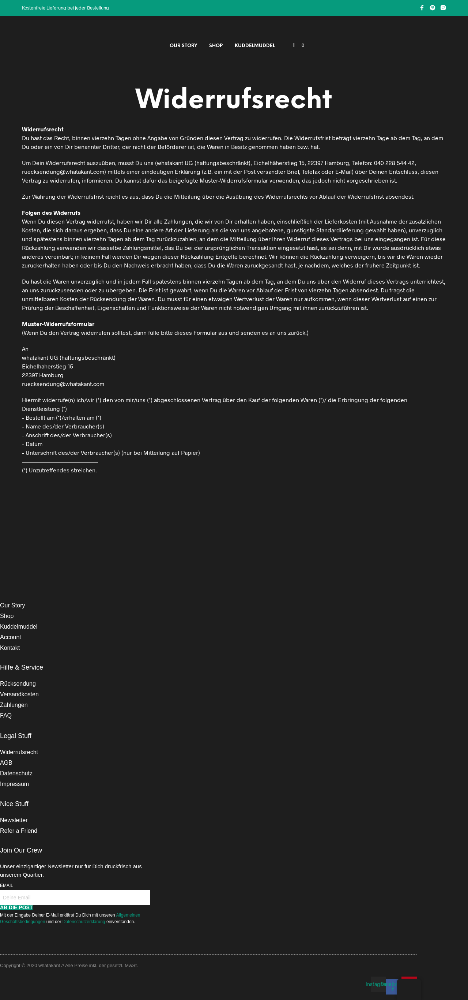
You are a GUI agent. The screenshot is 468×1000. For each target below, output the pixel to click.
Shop (216, 46)
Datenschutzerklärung (84, 921)
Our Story (183, 46)
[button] (298, 45)
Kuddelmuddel (255, 46)
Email (6, 885)
